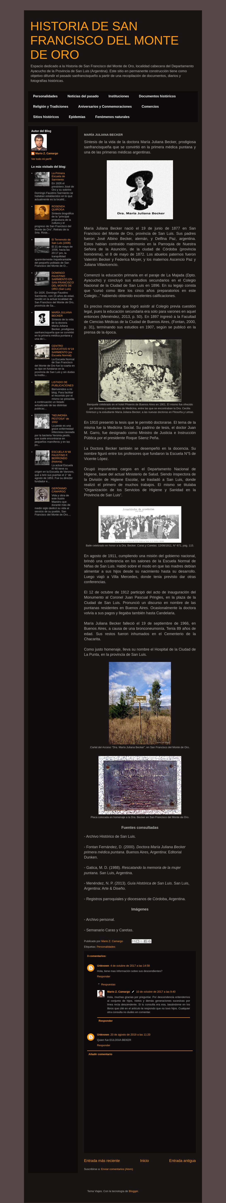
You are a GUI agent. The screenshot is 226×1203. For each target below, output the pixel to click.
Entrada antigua (182, 1161)
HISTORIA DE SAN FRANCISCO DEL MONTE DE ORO (104, 40)
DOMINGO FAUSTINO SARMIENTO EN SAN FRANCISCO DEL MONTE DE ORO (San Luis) (63, 280)
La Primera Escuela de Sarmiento (58, 176)
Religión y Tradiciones (50, 106)
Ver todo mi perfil (41, 158)
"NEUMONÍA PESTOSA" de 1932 (60, 418)
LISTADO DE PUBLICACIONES (62, 384)
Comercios (150, 106)
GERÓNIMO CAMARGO (59, 490)
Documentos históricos (157, 96)
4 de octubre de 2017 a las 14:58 (130, 965)
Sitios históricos (46, 117)
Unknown (103, 965)
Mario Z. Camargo (118, 991)
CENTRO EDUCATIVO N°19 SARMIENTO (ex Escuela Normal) (63, 350)
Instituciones (119, 96)
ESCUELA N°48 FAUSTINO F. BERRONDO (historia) (61, 456)
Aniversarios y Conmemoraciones (105, 106)
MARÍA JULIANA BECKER (62, 314)
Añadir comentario (100, 1054)
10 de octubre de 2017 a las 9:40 (156, 991)
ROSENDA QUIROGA (58, 208)
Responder (103, 976)
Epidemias (77, 117)
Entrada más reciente (102, 1161)
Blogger (133, 1191)
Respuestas (108, 984)
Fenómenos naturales (112, 117)
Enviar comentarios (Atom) (117, 1169)
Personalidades (45, 96)
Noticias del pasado (83, 96)
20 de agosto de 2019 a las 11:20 (130, 1034)
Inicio (144, 1161)
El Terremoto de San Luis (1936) (61, 241)
